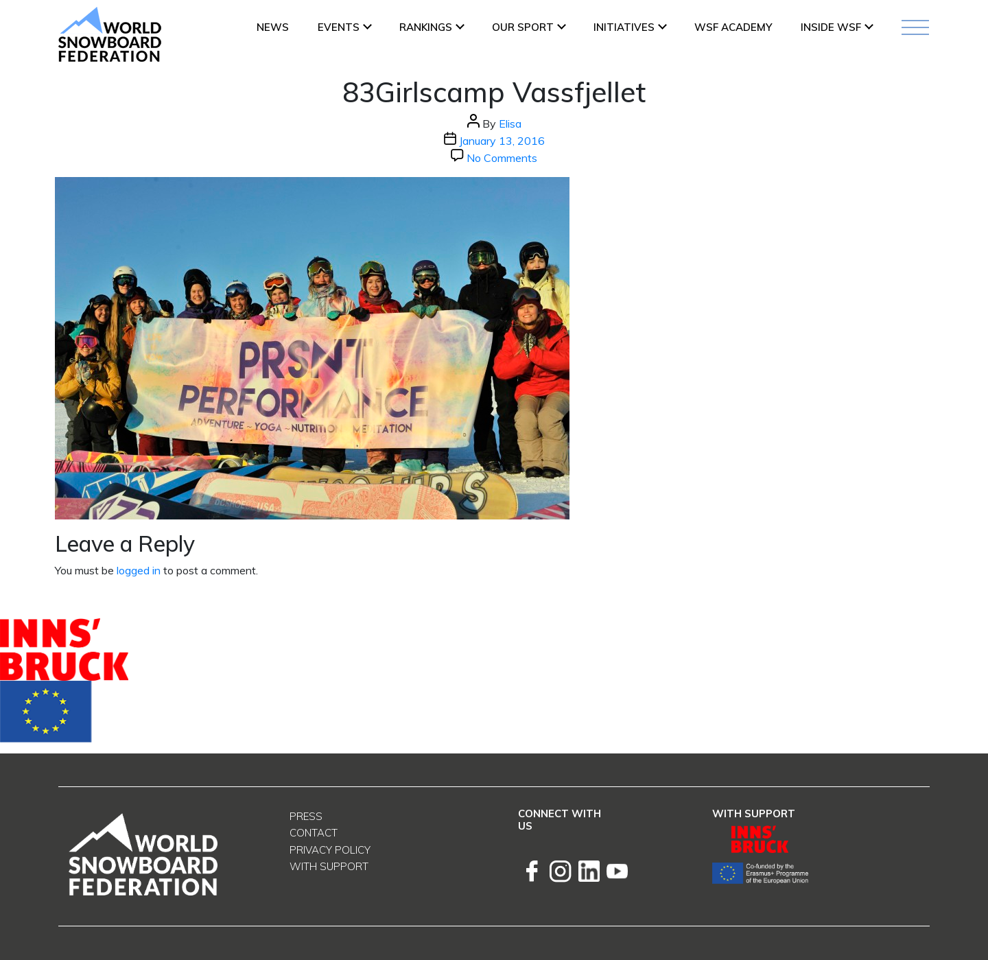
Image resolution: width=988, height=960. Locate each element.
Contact (314, 832)
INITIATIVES (624, 27)
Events (339, 27)
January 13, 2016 (502, 141)
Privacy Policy (330, 849)
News (273, 27)
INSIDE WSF (831, 27)
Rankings (425, 27)
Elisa (510, 123)
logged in (139, 570)
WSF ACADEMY (733, 27)
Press (306, 816)
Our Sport (523, 27)
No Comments (502, 158)
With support (329, 866)
